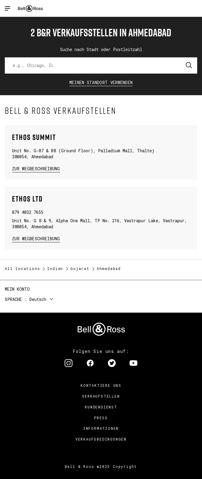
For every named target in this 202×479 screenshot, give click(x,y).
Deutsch (37, 299)
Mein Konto (17, 289)
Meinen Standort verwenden (101, 82)
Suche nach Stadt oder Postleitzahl (101, 49)
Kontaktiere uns (101, 385)
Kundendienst (101, 407)
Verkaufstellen (101, 396)
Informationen (101, 428)
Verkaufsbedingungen (101, 439)
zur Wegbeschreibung (36, 168)
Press (101, 417)
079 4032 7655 (27, 212)
